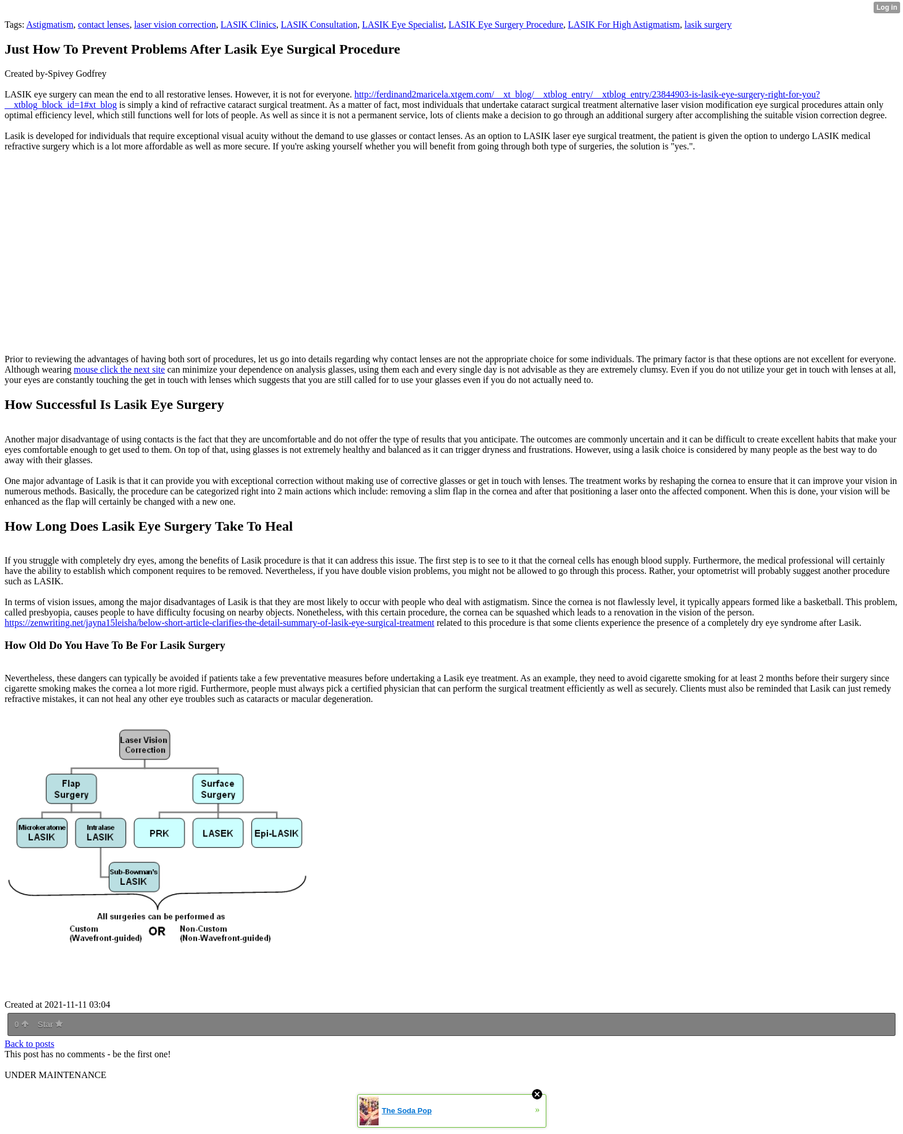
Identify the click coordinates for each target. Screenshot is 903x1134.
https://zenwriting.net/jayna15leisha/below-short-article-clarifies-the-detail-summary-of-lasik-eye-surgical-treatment (220, 623)
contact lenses (103, 24)
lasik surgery (708, 24)
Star (50, 1024)
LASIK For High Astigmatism (624, 24)
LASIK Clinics (248, 24)
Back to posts (29, 1044)
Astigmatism (50, 24)
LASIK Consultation (319, 24)
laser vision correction (175, 24)
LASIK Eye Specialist (403, 24)
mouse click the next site (119, 369)
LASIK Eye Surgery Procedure (505, 24)
